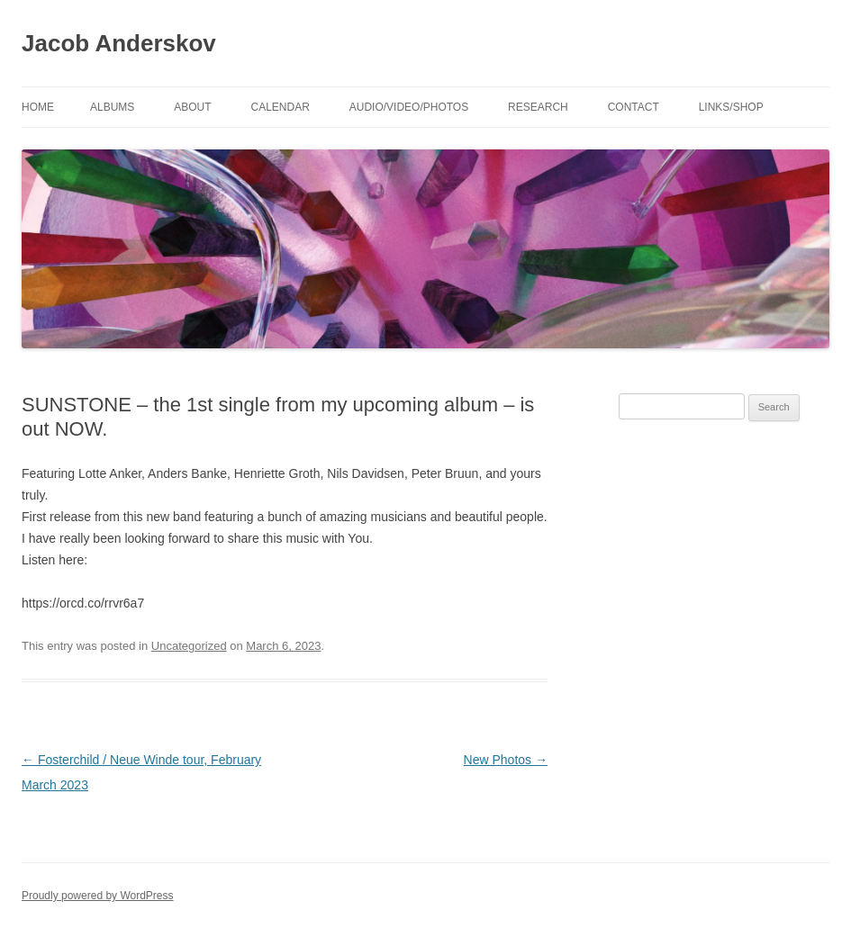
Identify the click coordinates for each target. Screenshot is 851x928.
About (192, 107)
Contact (633, 107)
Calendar (279, 107)
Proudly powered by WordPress (98, 895)
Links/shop (731, 107)
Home (38, 107)
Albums (112, 107)
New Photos (506, 759)
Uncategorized (189, 646)
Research (538, 107)
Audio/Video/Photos (408, 107)
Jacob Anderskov (119, 43)
